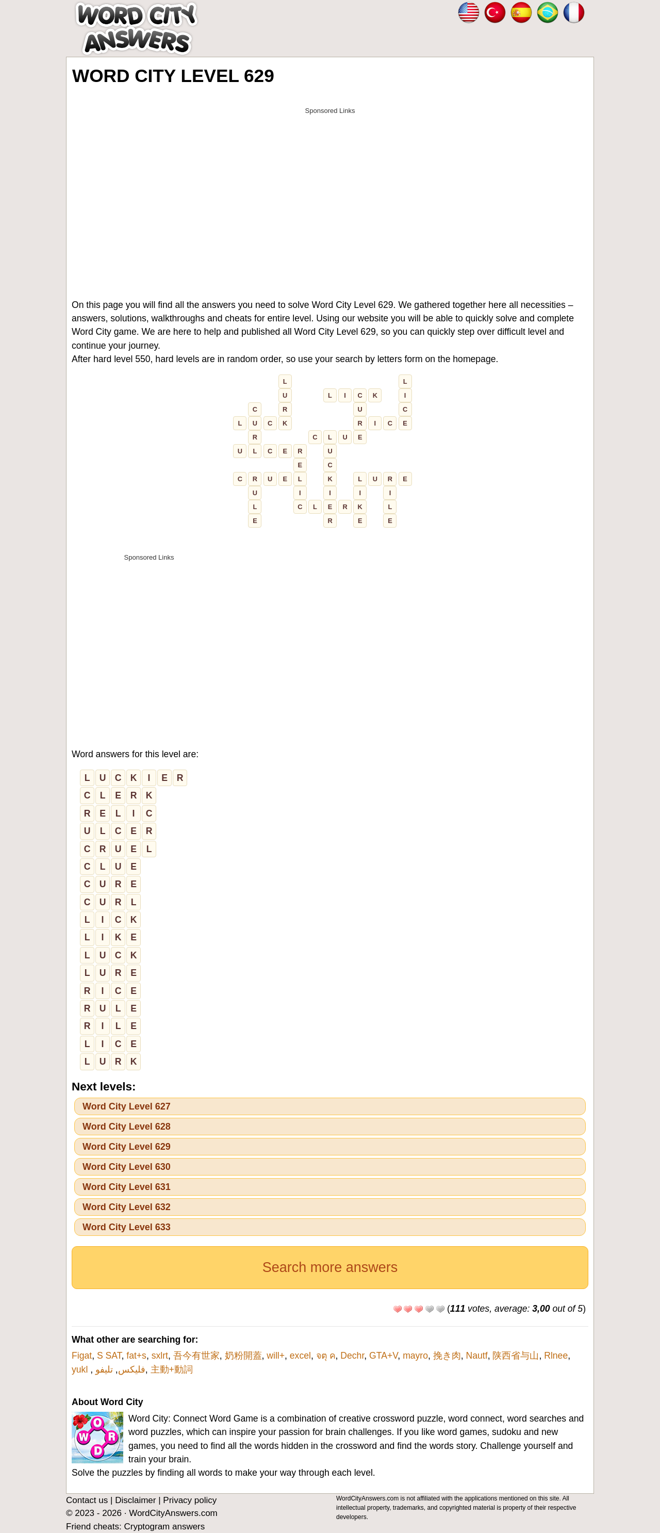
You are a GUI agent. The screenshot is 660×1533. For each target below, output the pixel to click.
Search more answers (330, 1267)
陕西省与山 (515, 1355)
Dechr (352, 1355)
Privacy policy (190, 1500)
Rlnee (556, 1355)
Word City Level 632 (126, 1207)
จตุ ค (326, 1355)
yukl (81, 1369)
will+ (276, 1355)
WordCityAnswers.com (173, 1513)
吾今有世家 (196, 1355)
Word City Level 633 (126, 1227)
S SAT (109, 1355)
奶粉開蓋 (243, 1355)
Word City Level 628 (126, 1126)
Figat (82, 1355)
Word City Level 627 (126, 1106)
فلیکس (131, 1369)
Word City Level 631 (126, 1187)
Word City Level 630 (126, 1167)
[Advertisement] (330, 192)
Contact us (87, 1500)
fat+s (136, 1355)
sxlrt (160, 1355)
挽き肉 (447, 1355)
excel (300, 1355)
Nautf (477, 1355)
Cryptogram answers (164, 1526)
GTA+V (383, 1355)
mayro (415, 1355)
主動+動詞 (172, 1369)
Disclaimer (135, 1500)
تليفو (104, 1369)
